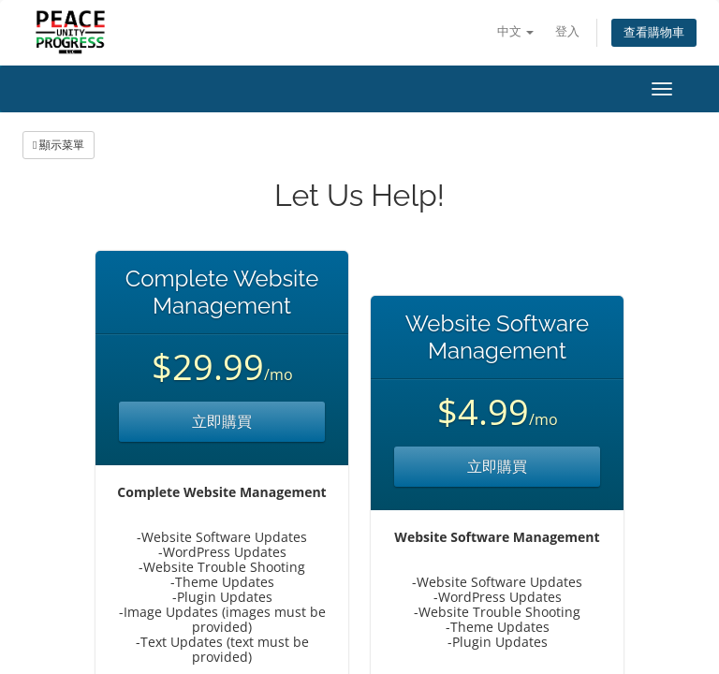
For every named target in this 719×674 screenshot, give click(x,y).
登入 (567, 31)
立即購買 (222, 421)
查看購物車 (654, 32)
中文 (515, 31)
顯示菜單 (58, 145)
